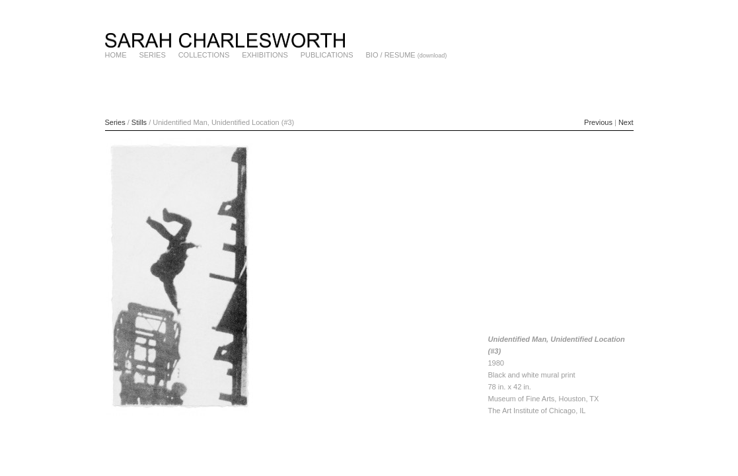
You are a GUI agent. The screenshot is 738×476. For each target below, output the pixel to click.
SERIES (152, 55)
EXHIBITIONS (265, 55)
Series (115, 122)
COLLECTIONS (204, 55)
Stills (139, 122)
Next (626, 122)
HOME (116, 55)
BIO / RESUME (391, 55)
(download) (432, 55)
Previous (598, 122)
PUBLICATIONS (327, 55)
